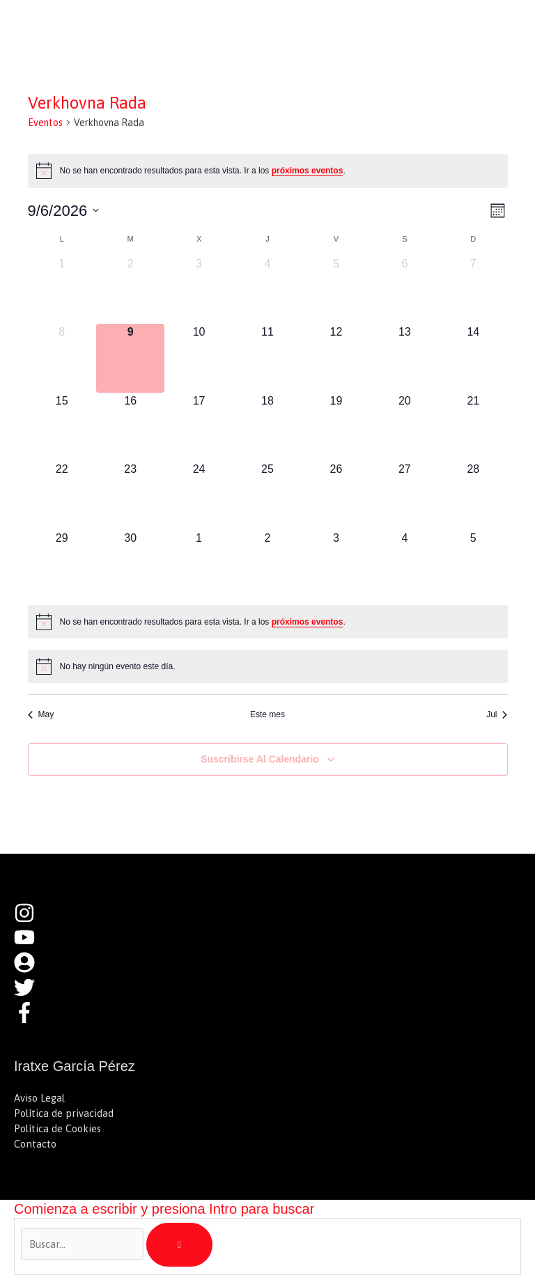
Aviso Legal (39, 1098)
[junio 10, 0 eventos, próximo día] (198, 358)
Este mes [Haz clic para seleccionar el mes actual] (267, 714)
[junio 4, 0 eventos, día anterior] (267, 290)
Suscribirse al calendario (260, 759)
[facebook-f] (28, 1019)
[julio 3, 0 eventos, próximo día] (336, 564)
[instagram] (31, 919)
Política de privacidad (64, 1113)
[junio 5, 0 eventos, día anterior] (336, 290)
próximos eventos (307, 170)
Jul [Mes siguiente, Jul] (496, 714)
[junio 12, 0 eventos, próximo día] (336, 358)
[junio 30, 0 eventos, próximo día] (130, 564)
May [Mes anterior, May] (41, 714)
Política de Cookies (57, 1128)
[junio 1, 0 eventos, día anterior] (62, 290)
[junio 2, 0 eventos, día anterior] (130, 290)
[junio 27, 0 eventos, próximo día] (405, 495)
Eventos (45, 122)
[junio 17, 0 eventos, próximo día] (198, 427)
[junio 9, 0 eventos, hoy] (130, 358)
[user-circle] (31, 969)
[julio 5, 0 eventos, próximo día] (473, 564)
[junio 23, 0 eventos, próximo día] (130, 495)
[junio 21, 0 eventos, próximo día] (473, 427)
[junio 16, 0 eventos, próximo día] (130, 427)
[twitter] (31, 994)
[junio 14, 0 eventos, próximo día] (473, 358)
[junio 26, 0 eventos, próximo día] (336, 495)
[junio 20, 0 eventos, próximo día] (405, 427)
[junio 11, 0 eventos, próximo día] (267, 358)
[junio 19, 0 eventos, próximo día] (336, 427)
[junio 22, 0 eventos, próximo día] (62, 495)
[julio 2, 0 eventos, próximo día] (267, 564)
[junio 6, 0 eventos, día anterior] (405, 290)
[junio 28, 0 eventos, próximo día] (473, 495)
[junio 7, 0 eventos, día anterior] (473, 290)
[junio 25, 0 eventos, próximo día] (267, 495)
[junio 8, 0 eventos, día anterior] (62, 358)
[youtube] (31, 944)
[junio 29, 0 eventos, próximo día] (62, 564)
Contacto (35, 1144)
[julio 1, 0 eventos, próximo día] (198, 564)
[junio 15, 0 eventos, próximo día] (62, 427)
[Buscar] (179, 1245)
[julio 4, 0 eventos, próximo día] (405, 564)
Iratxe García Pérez (110, 23)
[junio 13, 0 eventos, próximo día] (405, 358)
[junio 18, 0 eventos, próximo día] (267, 427)
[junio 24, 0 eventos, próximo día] (198, 495)
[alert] (268, 170)
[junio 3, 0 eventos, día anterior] (198, 290)
